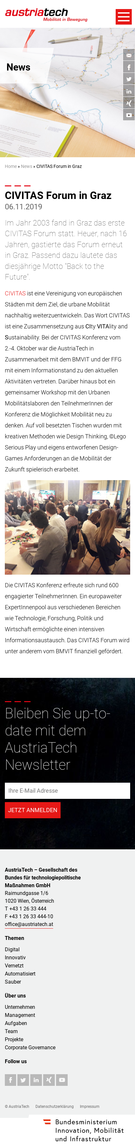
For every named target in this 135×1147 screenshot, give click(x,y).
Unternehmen (20, 1007)
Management (20, 1015)
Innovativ (15, 957)
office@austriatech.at (29, 924)
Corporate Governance (30, 1047)
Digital (12, 949)
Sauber (13, 982)
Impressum (90, 1106)
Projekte (14, 1039)
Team (11, 1031)
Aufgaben (16, 1023)
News (26, 166)
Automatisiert (20, 974)
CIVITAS (15, 293)
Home (11, 166)
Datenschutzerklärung (54, 1106)
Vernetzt (14, 966)
